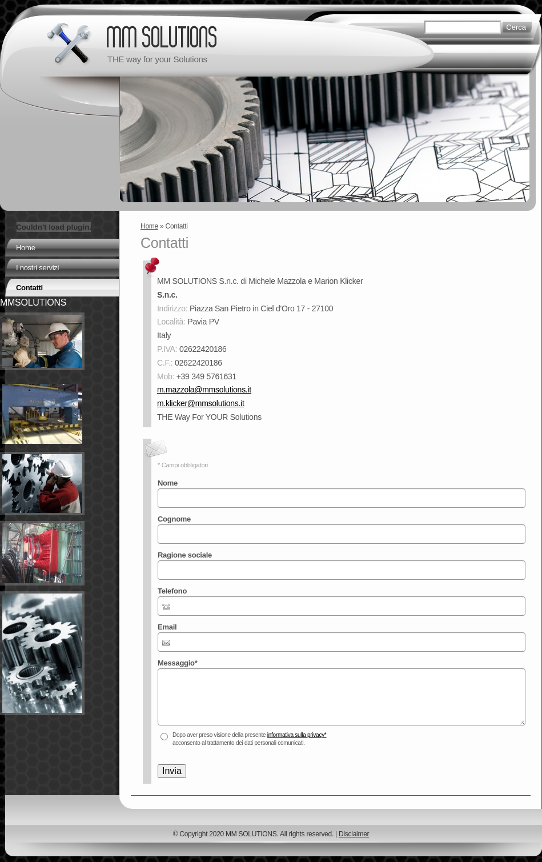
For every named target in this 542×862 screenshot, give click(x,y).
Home (149, 226)
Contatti (29, 287)
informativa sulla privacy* (297, 735)
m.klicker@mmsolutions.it (200, 403)
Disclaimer (354, 834)
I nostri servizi (37, 267)
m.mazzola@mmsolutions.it (204, 389)
